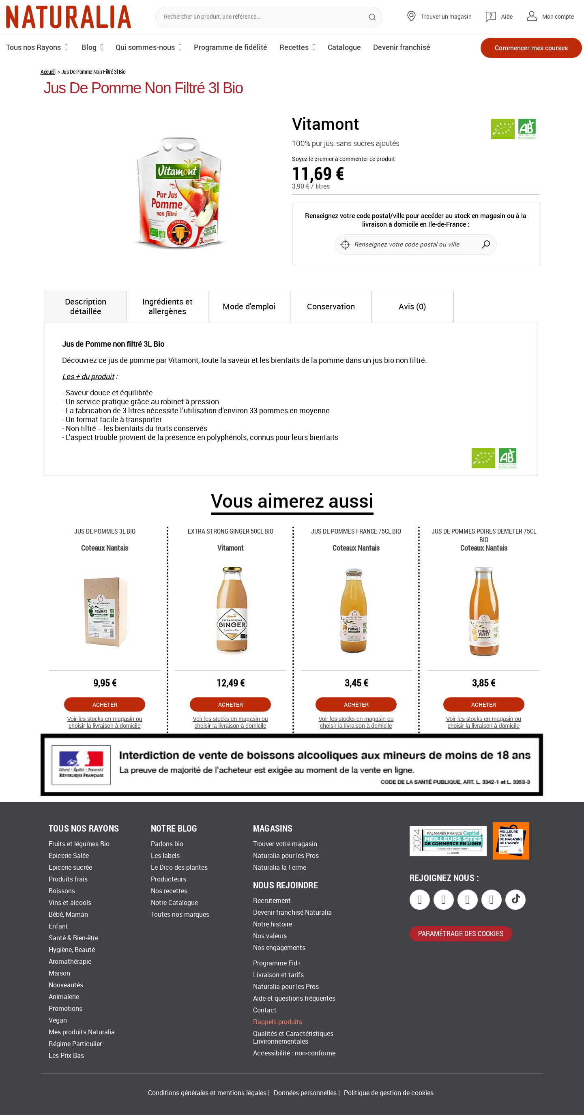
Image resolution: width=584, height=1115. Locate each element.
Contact (265, 1010)
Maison (59, 973)
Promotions (65, 1008)
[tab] (86, 307)
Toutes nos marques (180, 914)
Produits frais (68, 879)
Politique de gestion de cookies (389, 1093)
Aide (507, 16)
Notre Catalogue (174, 903)
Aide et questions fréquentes (294, 998)
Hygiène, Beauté (72, 950)
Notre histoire (272, 924)
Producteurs (168, 879)
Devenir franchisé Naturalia (292, 912)
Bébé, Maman (68, 914)
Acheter (104, 704)
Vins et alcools (70, 903)
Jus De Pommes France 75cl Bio (356, 531)
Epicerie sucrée (70, 867)
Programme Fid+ (277, 963)
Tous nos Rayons (33, 47)
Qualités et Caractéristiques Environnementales (293, 1037)
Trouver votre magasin (285, 844)
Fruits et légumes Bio (79, 844)
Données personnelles (305, 1093)
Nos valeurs (270, 936)
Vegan (58, 1020)
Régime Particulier (75, 1044)
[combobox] (268, 17)
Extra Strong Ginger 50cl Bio (230, 531)
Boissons (62, 891)
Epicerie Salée (69, 856)
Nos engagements (279, 948)
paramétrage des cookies (461, 933)
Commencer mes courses (531, 47)
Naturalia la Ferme (279, 867)
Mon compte (558, 16)
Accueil (48, 71)
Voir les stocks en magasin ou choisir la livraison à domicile (104, 722)
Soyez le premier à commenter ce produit (343, 159)
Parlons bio (167, 844)
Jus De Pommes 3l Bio (104, 531)
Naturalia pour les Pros (286, 856)
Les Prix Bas (66, 1055)
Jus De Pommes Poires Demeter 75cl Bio (484, 535)
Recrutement (272, 901)
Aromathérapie (70, 961)
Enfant (58, 926)
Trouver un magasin (446, 16)
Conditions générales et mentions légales (207, 1093)
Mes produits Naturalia (82, 1032)
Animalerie (64, 997)
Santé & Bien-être (73, 938)
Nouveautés (66, 985)
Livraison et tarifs (278, 975)
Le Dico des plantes (179, 867)
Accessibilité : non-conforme (294, 1053)
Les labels (165, 856)
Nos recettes (169, 891)
